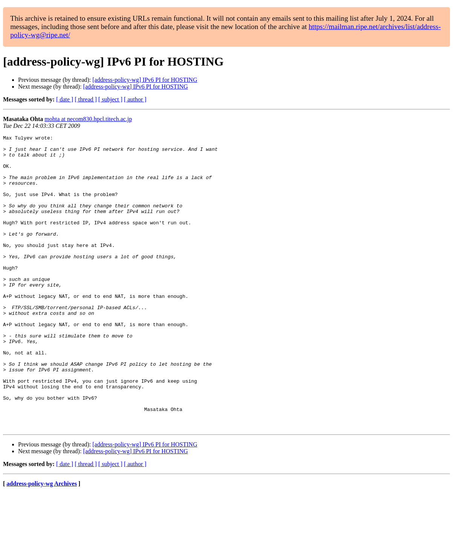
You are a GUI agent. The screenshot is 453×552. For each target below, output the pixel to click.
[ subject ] (110, 99)
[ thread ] (86, 99)
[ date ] (64, 99)
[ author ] (135, 99)
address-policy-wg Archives (41, 542)
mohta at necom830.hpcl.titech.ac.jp (88, 119)
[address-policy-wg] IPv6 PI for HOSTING (144, 80)
